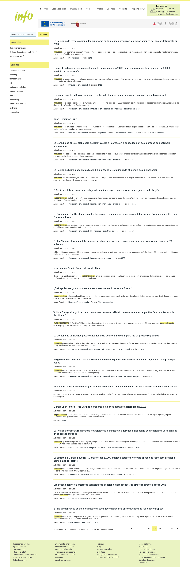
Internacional (73, 58)
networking (14, 100)
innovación (14, 112)
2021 (134, 475)
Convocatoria (120, 133)
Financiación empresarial (100, 160)
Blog (99, 547)
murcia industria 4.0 (18, 104)
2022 (100, 85)
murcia (12, 95)
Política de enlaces (147, 549)
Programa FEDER (138, 9)
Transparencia (76, 9)
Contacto (123, 9)
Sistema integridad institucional (152, 557)
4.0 (11, 83)
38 (160, 529)
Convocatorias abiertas (22, 557)
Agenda (89, 9)
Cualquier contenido (18, 48)
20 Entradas (59, 530)
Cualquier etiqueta (17, 71)
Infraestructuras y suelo (65, 555)
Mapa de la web (145, 544)
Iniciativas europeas (132, 109)
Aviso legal (143, 547)
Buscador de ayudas (21, 544)
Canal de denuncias (147, 560)
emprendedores (16, 91)
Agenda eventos (19, 547)
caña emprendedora (18, 87)
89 (172, 529)
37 (154, 529)
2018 (149, 133)
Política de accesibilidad (149, 555)
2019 (123, 258)
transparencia (15, 79)
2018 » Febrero (158, 133)
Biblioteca (111, 9)
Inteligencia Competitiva (107, 555)
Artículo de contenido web (23, 52)
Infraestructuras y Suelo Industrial (116, 349)
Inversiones (117, 160)
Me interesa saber (105, 302)
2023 (134, 204)
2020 (97, 522)
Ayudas (100, 9)
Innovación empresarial (78, 85)
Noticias (100, 544)
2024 (91, 58)
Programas (101, 133)
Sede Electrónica (59, 9)
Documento (17, 56)
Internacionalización (63, 549)
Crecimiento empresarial (78, 109)
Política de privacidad (147, 552)
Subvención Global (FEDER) (108, 557)
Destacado (132, 133)
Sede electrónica (20, 560)
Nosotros (44, 9)
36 (149, 529)
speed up (13, 75)
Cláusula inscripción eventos (25, 555)
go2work (13, 108)
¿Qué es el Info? (19, 552)
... (143, 529)
